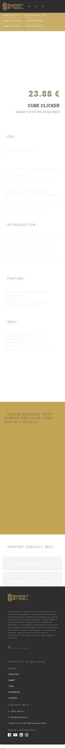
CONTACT (12, 698)
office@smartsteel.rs (29, 581)
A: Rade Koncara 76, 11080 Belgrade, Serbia (27, 723)
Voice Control (34, 26)
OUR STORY (13, 674)
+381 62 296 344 (29, 563)
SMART (11, 680)
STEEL (11, 686)
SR (36, 6)
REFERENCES (14, 692)
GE (43, 6)
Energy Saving (34, 21)
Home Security (11, 15)
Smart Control (12, 26)
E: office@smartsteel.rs (18, 717)
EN (29, 6)
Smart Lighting (12, 21)
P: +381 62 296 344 (16, 711)
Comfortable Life (35, 15)
